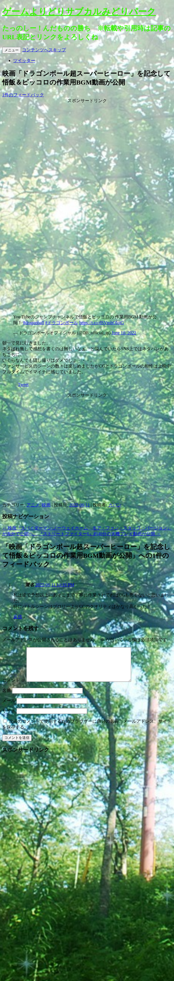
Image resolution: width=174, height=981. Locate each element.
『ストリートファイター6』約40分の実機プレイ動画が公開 (99, 533)
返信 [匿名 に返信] (17, 616)
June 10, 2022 (124, 332)
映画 (46, 505)
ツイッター (24, 60)
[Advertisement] (85, 155)
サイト (8, 717)
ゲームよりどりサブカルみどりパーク (79, 11)
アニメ (33, 505)
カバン (114, 505)
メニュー (11, 50)
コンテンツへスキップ (44, 49)
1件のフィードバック (23, 95)
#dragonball (33, 322)
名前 (6, 697)
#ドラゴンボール (61, 322)
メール (8, 707)
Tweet (23, 384)
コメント (13, 687)
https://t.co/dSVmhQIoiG (101, 322)
